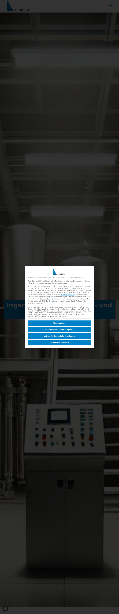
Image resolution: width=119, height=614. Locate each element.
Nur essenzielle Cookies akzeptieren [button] (59, 329)
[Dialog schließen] (91, 269)
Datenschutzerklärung (68, 294)
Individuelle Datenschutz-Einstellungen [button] (59, 336)
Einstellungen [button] (56, 299)
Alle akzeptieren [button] (59, 323)
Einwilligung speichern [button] (59, 342)
